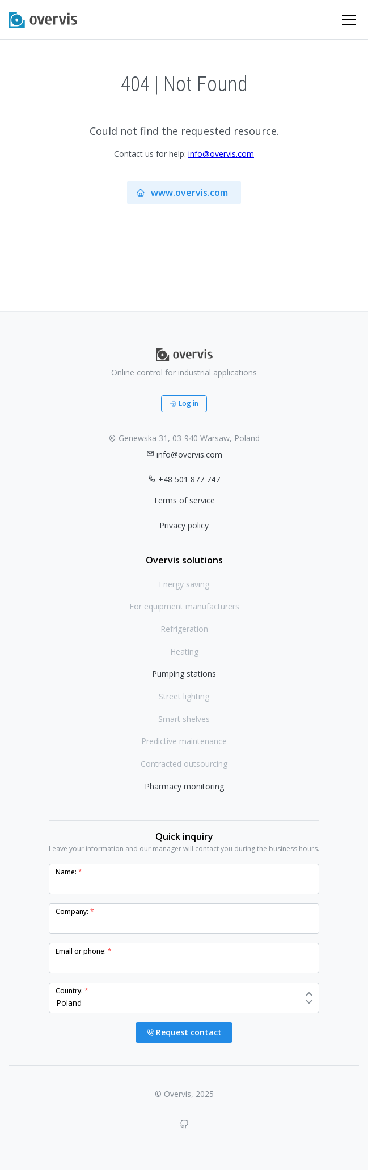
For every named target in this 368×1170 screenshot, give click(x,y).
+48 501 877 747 (184, 479)
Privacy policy (184, 525)
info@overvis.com (221, 153)
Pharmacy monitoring (184, 786)
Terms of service (184, 500)
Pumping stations (184, 673)
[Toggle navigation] (349, 19)
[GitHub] (184, 1124)
